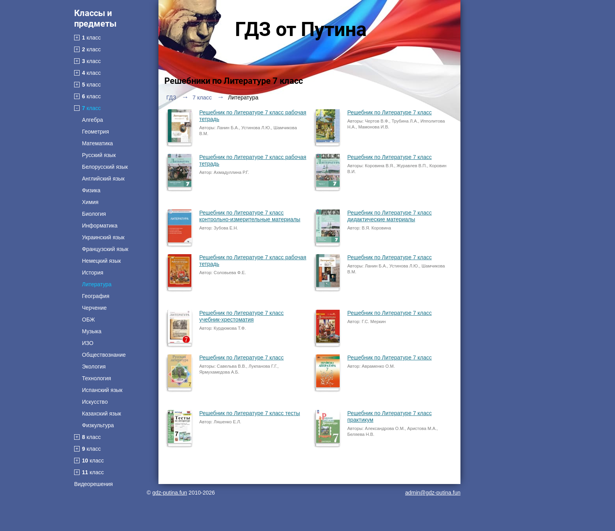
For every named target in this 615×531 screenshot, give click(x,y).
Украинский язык (103, 237)
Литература (96, 284)
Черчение (94, 308)
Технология (96, 378)
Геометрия (95, 131)
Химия (90, 202)
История (92, 272)
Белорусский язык (105, 167)
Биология (94, 214)
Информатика (99, 225)
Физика (91, 190)
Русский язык (99, 155)
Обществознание (104, 355)
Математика (97, 143)
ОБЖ (88, 319)
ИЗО (87, 343)
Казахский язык (101, 413)
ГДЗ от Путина (301, 29)
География (95, 296)
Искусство (95, 402)
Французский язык (105, 249)
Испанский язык (102, 390)
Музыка (92, 331)
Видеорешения (93, 484)
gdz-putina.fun (169, 492)
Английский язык (103, 178)
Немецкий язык (101, 261)
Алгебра (92, 120)
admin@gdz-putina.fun (432, 492)
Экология (94, 366)
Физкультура (98, 425)
